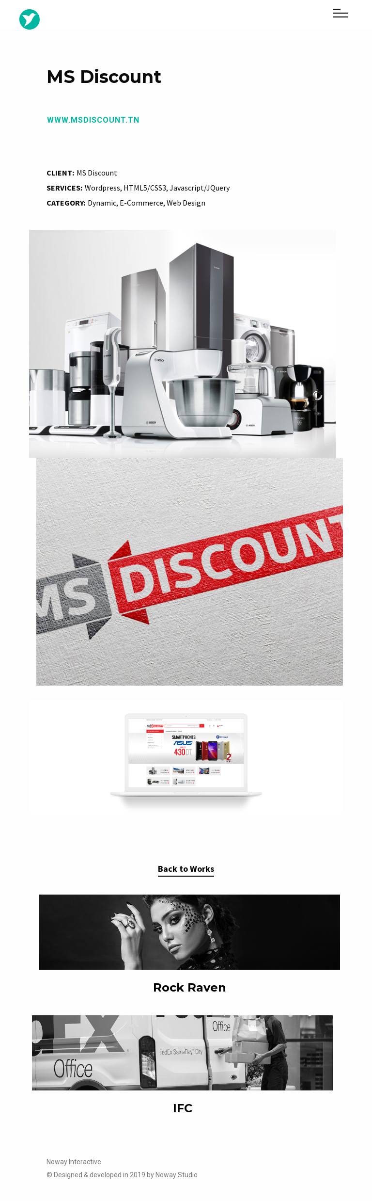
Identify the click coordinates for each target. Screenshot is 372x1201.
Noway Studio (176, 1175)
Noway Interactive (73, 1162)
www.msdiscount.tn (93, 120)
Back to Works (186, 868)
